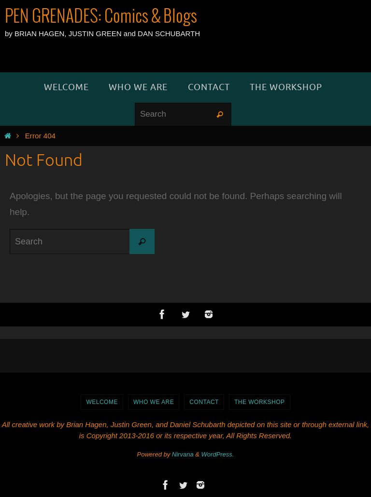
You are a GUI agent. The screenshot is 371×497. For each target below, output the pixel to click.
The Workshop (259, 402)
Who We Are (153, 402)
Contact (204, 402)
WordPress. (217, 454)
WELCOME (102, 402)
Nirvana (183, 454)
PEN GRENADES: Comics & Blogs (101, 17)
